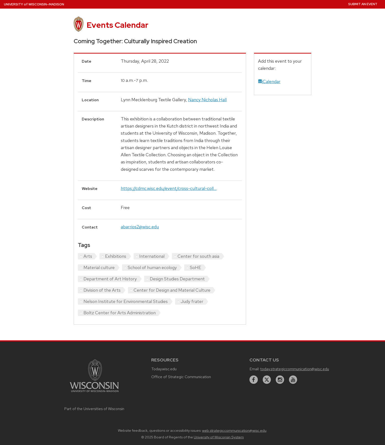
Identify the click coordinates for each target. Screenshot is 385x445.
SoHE (195, 267)
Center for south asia (198, 256)
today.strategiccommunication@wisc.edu (294, 369)
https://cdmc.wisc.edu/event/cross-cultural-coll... (169, 188)
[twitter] (267, 379)
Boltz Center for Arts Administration (119, 313)
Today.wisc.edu (164, 369)
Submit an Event (362, 4)
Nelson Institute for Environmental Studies (125, 301)
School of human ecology (152, 267)
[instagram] (280, 379)
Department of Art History (110, 279)
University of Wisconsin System (219, 437)
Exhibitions (115, 256)
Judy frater (192, 301)
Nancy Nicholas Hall (207, 99)
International (152, 256)
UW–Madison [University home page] (34, 4)
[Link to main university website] (94, 392)
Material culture (99, 267)
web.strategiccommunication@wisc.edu (234, 430)
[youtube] (293, 379)
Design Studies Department (177, 279)
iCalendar (269, 81)
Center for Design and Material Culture (172, 290)
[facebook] (253, 379)
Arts (87, 256)
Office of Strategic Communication (181, 376)
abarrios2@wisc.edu (140, 227)
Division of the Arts (102, 290)
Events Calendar (117, 25)
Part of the (94, 408)
